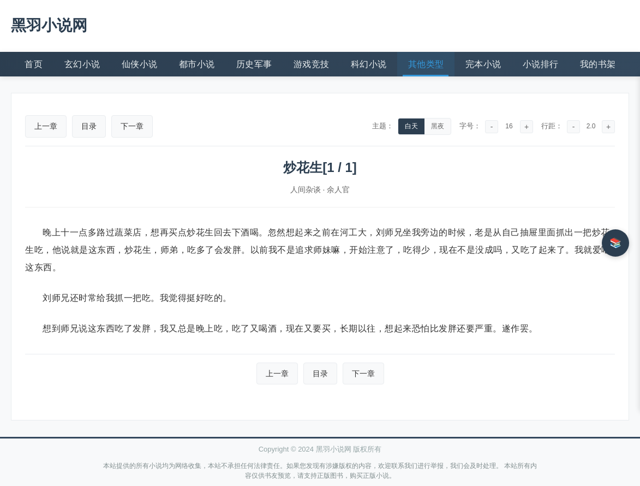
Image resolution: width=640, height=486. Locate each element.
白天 (411, 126)
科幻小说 (369, 64)
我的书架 (598, 64)
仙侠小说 (140, 64)
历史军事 (254, 64)
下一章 (132, 126)
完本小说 (483, 64)
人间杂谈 (305, 189)
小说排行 (541, 64)
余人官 (338, 189)
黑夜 (437, 126)
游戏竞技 (312, 64)
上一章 (45, 126)
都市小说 (197, 64)
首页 (34, 64)
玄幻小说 (82, 64)
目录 (89, 126)
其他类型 (426, 64)
